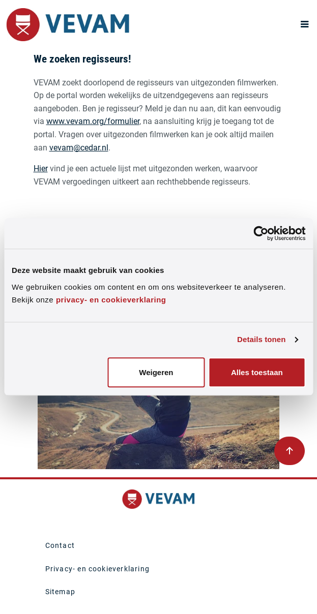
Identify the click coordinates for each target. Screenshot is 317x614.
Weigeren (156, 372)
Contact (60, 545)
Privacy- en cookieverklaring (97, 569)
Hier (41, 168)
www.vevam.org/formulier (92, 121)
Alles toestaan (257, 372)
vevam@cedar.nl (78, 147)
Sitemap (60, 592)
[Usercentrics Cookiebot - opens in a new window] (260, 233)
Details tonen (261, 339)
